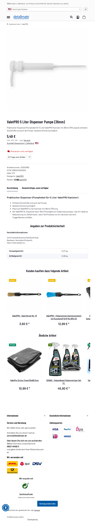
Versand (27, 140)
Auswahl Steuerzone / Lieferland (22, 143)
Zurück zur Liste (14, 24)
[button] (72, 17)
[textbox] (44, 9)
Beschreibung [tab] (12, 187)
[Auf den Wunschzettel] (29, 157)
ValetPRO (20, 176)
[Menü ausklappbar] (8, 15)
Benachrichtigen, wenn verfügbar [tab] (35, 187)
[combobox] (44, 9)
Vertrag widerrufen (47, 504)
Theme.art (41, 520)
